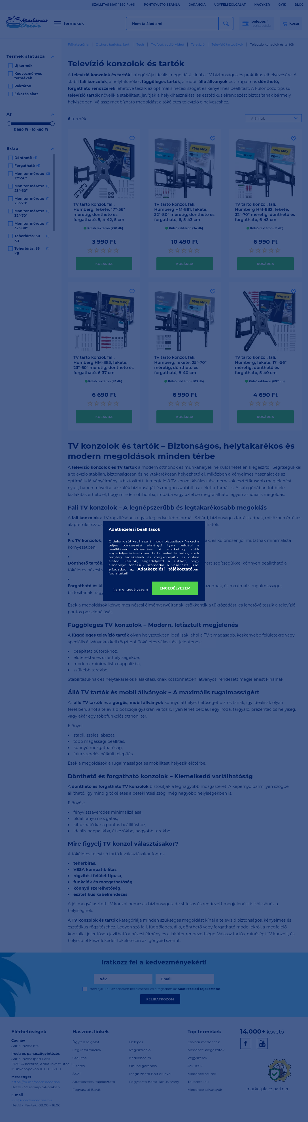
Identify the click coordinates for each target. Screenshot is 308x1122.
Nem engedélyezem (130, 589)
